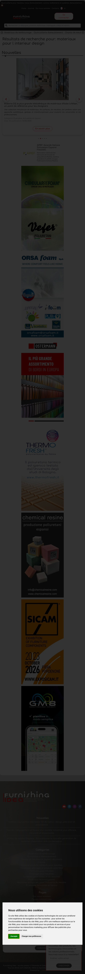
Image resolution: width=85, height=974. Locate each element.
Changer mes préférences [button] (31, 936)
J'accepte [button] (13, 936)
